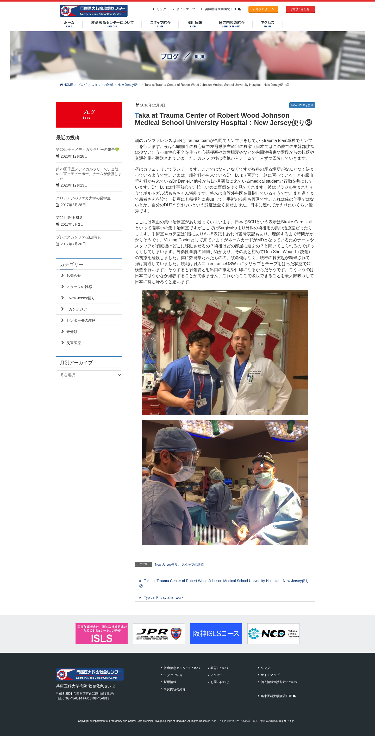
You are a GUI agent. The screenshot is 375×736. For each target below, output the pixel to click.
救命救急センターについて (182, 668)
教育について (219, 668)
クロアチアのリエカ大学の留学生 (83, 198)
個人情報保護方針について (279, 682)
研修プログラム (263, 9)
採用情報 (170, 682)
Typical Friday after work (163, 597)
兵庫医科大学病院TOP (278, 696)
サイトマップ (185, 9)
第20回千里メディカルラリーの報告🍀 (87, 149)
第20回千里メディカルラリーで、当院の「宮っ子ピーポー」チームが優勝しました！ (89, 174)
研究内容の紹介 (175, 689)
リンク (161, 9)
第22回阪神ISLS (69, 218)
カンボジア (78, 309)
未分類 (71, 332)
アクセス (216, 675)
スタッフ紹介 (173, 675)
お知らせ (73, 275)
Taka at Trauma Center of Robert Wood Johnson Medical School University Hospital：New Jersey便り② (224, 583)
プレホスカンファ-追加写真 (78, 237)
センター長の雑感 (81, 320)
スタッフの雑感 (193, 564)
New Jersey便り (302, 105)
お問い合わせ (300, 9)
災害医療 (73, 343)
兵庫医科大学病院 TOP (223, 9)
